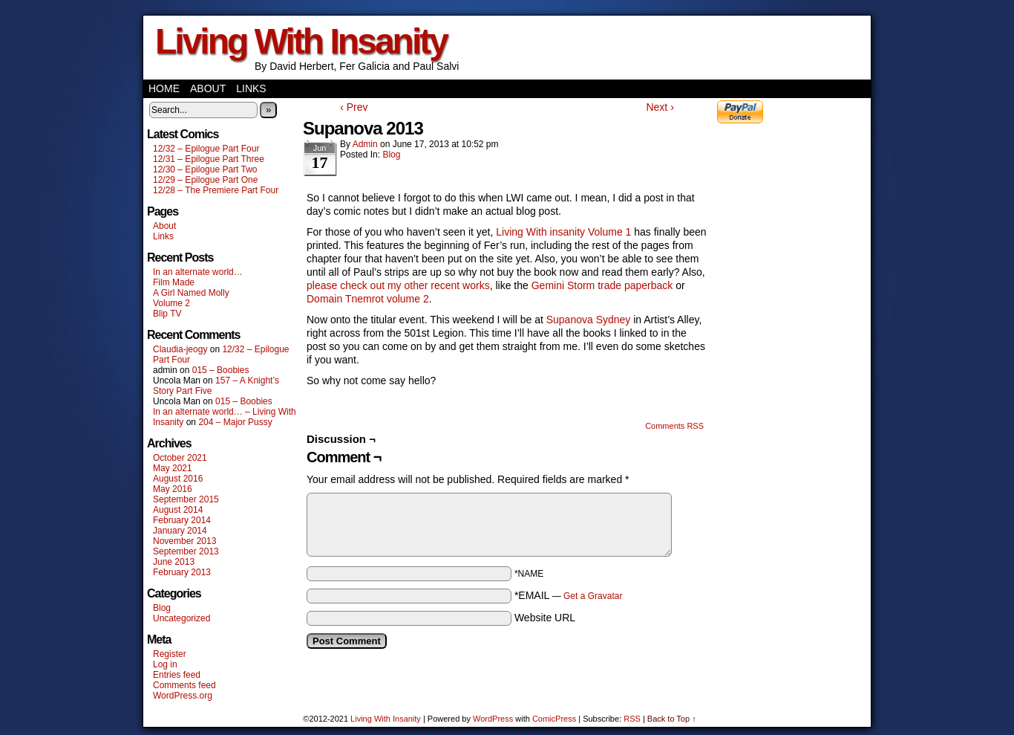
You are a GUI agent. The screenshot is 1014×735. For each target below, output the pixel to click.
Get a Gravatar (592, 596)
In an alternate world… (198, 272)
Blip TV (167, 313)
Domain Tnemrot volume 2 (368, 299)
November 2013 (184, 541)
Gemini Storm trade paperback (601, 285)
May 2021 (172, 468)
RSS (632, 718)
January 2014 (180, 530)
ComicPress (554, 718)
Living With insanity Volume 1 (563, 232)
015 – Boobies (220, 370)
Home (164, 88)
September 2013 (186, 551)
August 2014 (178, 510)
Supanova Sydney (588, 320)
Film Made (173, 282)
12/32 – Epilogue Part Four (206, 148)
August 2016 (178, 478)
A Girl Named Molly (191, 293)
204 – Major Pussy (235, 422)
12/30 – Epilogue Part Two (205, 169)
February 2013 (182, 572)
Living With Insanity (301, 41)
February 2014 (182, 520)
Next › (659, 107)
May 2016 (172, 489)
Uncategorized (181, 618)
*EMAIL (568, 595)
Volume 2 (171, 303)
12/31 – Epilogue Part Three (208, 159)
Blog (162, 608)
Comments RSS (674, 425)
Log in (165, 664)
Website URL (544, 618)
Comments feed (184, 685)
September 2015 (186, 499)
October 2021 (180, 458)
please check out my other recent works (398, 285)
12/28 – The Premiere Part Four (215, 190)
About (208, 88)
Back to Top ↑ (671, 718)
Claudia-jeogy (180, 349)
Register (169, 654)
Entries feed (176, 675)
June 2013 (173, 562)
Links (251, 88)
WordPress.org (182, 695)
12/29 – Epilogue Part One (205, 180)
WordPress (493, 718)
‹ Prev (353, 107)
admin (365, 144)
